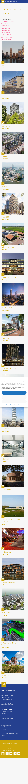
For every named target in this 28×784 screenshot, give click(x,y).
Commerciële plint (7, 25)
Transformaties (6, 34)
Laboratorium (5, 30)
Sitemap (3, 755)
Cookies (3, 753)
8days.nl (3, 761)
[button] (26, 379)
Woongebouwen (6, 39)
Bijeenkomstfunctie (7, 21)
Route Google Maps (7, 729)
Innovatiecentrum (7, 27)
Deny (14, 396)
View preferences (14, 401)
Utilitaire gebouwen (7, 36)
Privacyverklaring (9, 404)
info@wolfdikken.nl (6, 725)
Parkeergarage (6, 32)
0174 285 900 (5, 723)
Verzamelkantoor (7, 37)
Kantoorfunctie (6, 29)
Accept (14, 392)
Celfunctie (4, 23)
